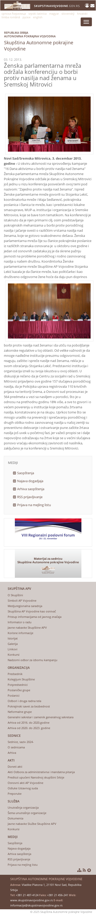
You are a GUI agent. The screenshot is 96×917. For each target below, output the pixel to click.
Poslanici (13, 695)
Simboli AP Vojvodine (22, 600)
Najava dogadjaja (30, 481)
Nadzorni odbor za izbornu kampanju (32, 660)
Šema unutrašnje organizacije (27, 813)
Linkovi (12, 649)
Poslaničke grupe (19, 690)
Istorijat (13, 638)
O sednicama (16, 747)
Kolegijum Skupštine (21, 679)
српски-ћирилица (14, 13)
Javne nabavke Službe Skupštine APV (32, 824)
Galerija (13, 644)
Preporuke (15, 793)
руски (26, 17)
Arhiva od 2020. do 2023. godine (29, 728)
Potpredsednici (18, 685)
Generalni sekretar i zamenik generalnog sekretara (40, 717)
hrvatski (82, 13)
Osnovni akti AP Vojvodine (25, 783)
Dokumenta (15, 818)
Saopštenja (25, 473)
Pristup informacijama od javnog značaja (34, 617)
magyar (54, 13)
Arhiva (12, 753)
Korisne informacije (20, 633)
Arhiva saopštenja (30, 489)
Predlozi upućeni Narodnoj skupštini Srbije (36, 777)
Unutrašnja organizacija (23, 807)
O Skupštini (15, 595)
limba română (11, 17)
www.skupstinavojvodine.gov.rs (31, 900)
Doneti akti (15, 766)
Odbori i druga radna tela (24, 701)
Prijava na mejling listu (34, 505)
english (37, 17)
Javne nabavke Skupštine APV (27, 627)
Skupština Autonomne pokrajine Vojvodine (50, 40)
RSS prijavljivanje (29, 497)
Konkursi (13, 654)
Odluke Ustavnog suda (23, 788)
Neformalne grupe (20, 712)
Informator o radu (19, 622)
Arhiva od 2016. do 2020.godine (28, 722)
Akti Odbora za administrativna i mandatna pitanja (41, 772)
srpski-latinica (37, 13)
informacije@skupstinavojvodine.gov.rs (36, 905)
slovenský (67, 13)
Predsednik (15, 674)
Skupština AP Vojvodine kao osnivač (32, 611)
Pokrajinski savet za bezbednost (29, 706)
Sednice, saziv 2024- (21, 742)
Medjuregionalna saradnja (25, 606)
